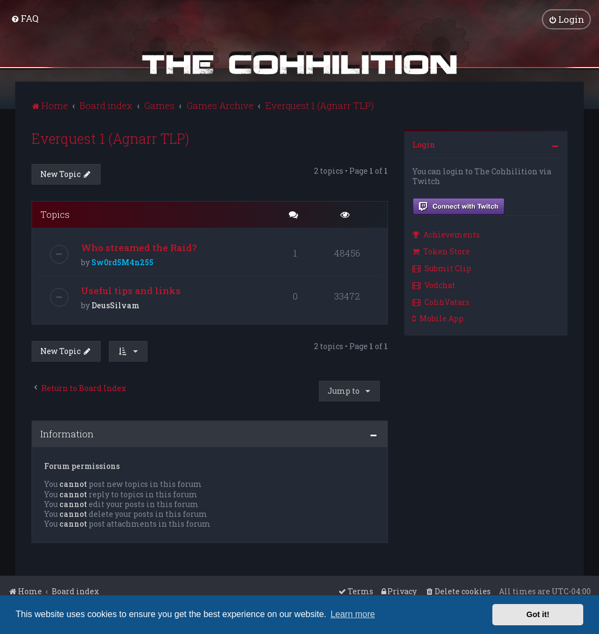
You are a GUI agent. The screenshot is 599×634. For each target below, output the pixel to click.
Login (423, 143)
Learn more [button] (352, 614)
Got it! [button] (538, 614)
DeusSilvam (115, 304)
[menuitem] (24, 18)
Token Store (441, 250)
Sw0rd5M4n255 (122, 261)
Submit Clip (441, 267)
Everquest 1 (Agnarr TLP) (110, 138)
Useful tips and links (131, 289)
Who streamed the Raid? (139, 246)
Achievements (446, 233)
